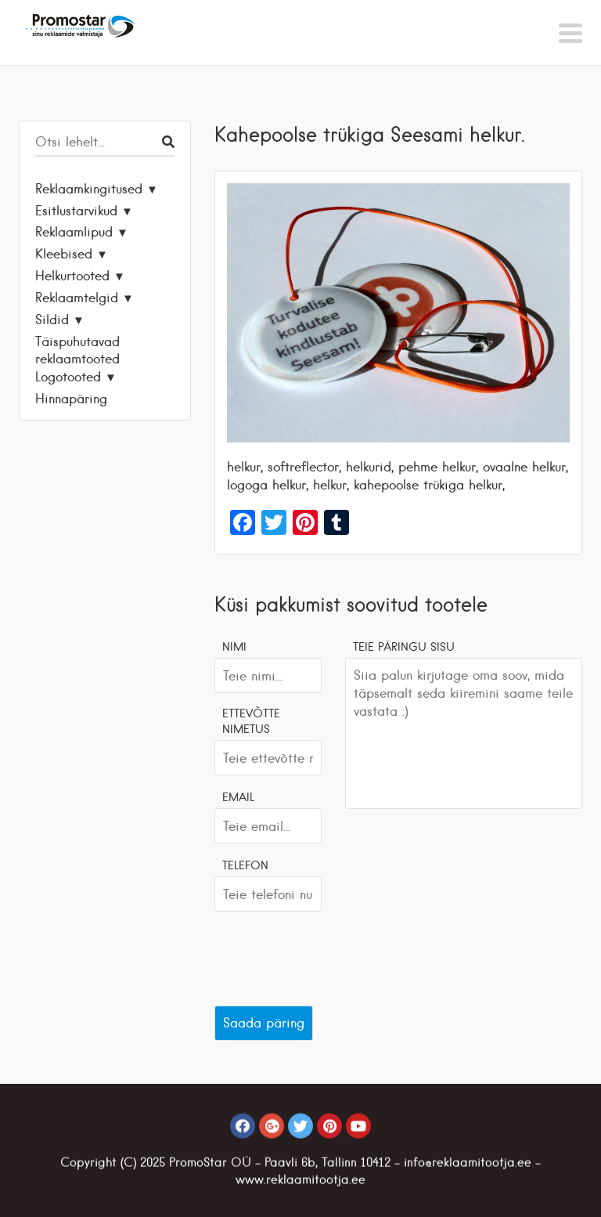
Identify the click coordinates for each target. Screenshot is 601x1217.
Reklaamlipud (74, 232)
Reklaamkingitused (88, 189)
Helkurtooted (72, 275)
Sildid (52, 319)
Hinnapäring (71, 398)
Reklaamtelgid (76, 297)
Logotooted (68, 377)
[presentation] (333, 954)
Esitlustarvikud (76, 210)
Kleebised (63, 254)
